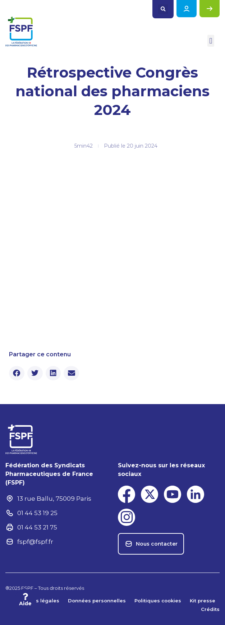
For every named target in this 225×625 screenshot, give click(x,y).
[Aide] (25, 596)
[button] (163, 9)
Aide (25, 603)
